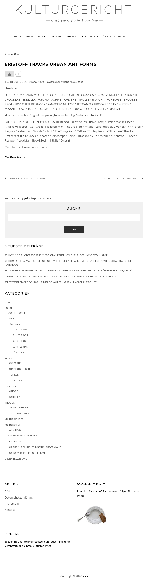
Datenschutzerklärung (19, 497)
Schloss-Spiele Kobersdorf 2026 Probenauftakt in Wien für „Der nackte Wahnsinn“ (56, 255)
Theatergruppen (18, 413)
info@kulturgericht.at (38, 545)
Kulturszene (90, 36)
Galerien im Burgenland (23, 435)
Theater (72, 36)
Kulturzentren (18, 407)
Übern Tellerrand (115, 36)
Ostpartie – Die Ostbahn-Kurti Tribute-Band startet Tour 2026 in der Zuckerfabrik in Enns (60, 276)
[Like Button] (9, 74)
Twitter (81, 495)
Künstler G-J (20, 335)
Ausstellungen (17, 312)
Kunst (29, 36)
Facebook (108, 491)
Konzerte (21, 157)
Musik (41, 36)
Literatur (56, 36)
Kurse (12, 318)
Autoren (13, 391)
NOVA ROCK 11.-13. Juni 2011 (27, 178)
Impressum (12, 503)
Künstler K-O (20, 340)
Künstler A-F (20, 329)
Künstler (14, 324)
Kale (85, 576)
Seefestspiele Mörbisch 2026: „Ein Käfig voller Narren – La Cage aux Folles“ (51, 282)
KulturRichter (14, 419)
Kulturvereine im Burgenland (27, 452)
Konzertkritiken (19, 368)
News (17, 36)
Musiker (13, 374)
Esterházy (14, 429)
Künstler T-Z (20, 352)
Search (74, 229)
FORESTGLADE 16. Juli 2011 (121, 178)
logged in (25, 198)
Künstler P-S (20, 346)
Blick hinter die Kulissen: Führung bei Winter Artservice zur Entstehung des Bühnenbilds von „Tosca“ (68, 270)
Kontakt (10, 509)
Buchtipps (14, 396)
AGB (8, 491)
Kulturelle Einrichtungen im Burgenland (34, 447)
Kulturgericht (74, 9)
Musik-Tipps (15, 380)
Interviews (15, 441)
